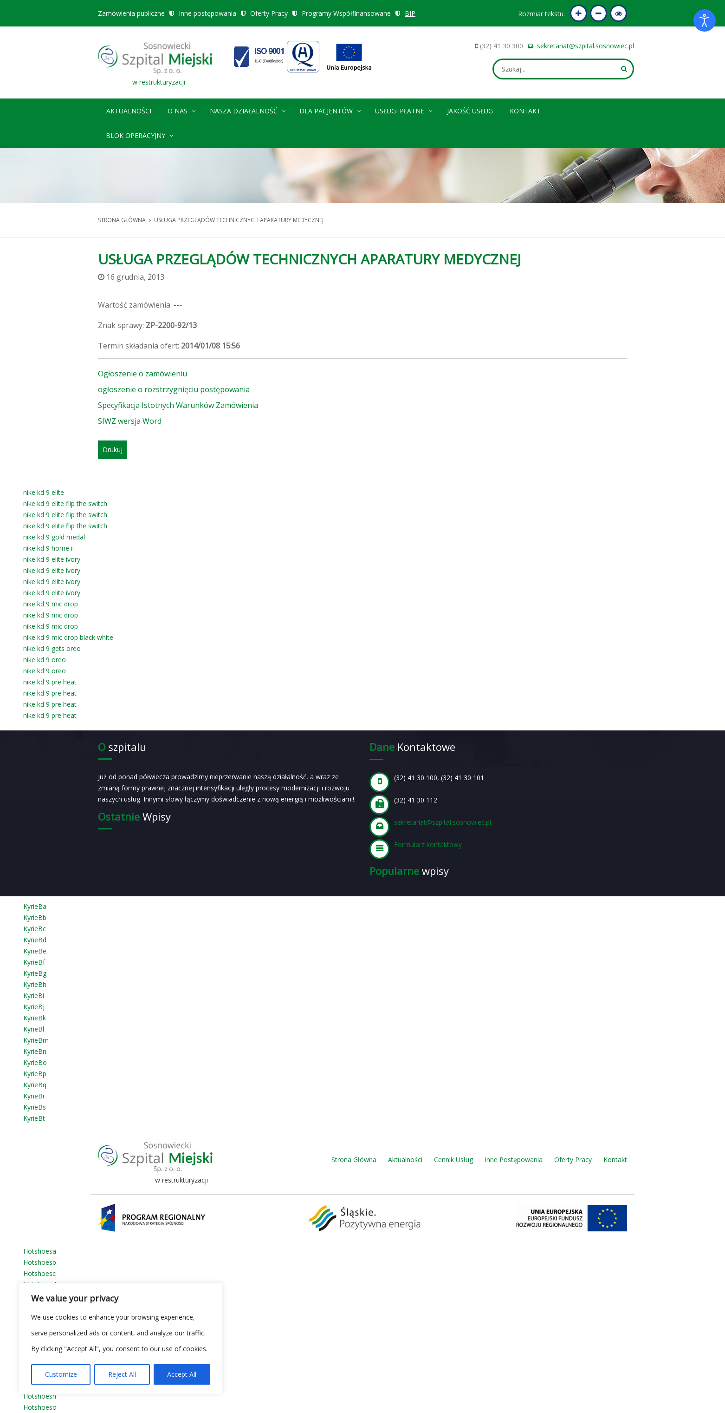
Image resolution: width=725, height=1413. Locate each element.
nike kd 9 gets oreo (52, 648)
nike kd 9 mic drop (50, 603)
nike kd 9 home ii (48, 548)
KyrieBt (34, 1118)
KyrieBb (34, 917)
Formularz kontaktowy (428, 844)
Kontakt (525, 110)
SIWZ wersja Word (130, 421)
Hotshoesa (39, 1251)
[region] (121, 1338)
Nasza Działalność (248, 109)
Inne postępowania (207, 13)
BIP (410, 13)
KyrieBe (34, 950)
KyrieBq (34, 1084)
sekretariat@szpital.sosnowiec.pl (585, 45)
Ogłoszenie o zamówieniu (142, 373)
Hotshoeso (40, 1407)
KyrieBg (34, 973)
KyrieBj (34, 1006)
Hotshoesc (39, 1273)
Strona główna (122, 220)
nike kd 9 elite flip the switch (65, 503)
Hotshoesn (39, 1396)
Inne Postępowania (514, 1159)
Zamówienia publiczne (131, 13)
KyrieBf (34, 962)
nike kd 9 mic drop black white (68, 637)
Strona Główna (353, 1159)
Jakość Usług (470, 110)
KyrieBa (34, 906)
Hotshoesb (39, 1262)
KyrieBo (35, 1062)
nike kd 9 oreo (44, 659)
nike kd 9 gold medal (54, 536)
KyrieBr (34, 1095)
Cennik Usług (453, 1159)
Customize (61, 1374)
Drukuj (113, 449)
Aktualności (128, 110)
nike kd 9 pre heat (50, 681)
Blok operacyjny (140, 134)
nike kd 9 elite (43, 492)
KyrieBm (36, 1040)
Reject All (122, 1374)
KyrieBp (34, 1073)
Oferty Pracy (269, 13)
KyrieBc (34, 928)
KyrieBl (33, 1029)
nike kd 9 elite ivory (51, 559)
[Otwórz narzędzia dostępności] (704, 20)
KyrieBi (33, 995)
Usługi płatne (404, 109)
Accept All (181, 1374)
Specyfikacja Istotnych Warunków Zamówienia (178, 405)
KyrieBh (34, 984)
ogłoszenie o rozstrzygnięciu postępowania (174, 389)
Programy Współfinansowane (346, 13)
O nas (182, 109)
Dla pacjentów (330, 109)
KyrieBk (34, 1017)
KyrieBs (34, 1107)
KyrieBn (34, 1051)
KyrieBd (34, 939)
